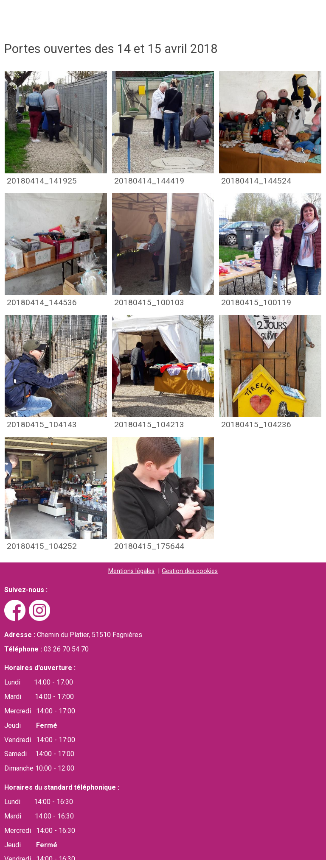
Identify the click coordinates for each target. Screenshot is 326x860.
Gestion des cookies (190, 571)
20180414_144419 (149, 181)
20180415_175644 (149, 546)
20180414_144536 (42, 303)
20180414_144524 (256, 181)
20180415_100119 (256, 303)
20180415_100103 (149, 303)
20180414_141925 (42, 181)
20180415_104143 (42, 425)
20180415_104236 (256, 425)
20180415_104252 (42, 546)
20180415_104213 (149, 425)
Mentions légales (131, 571)
